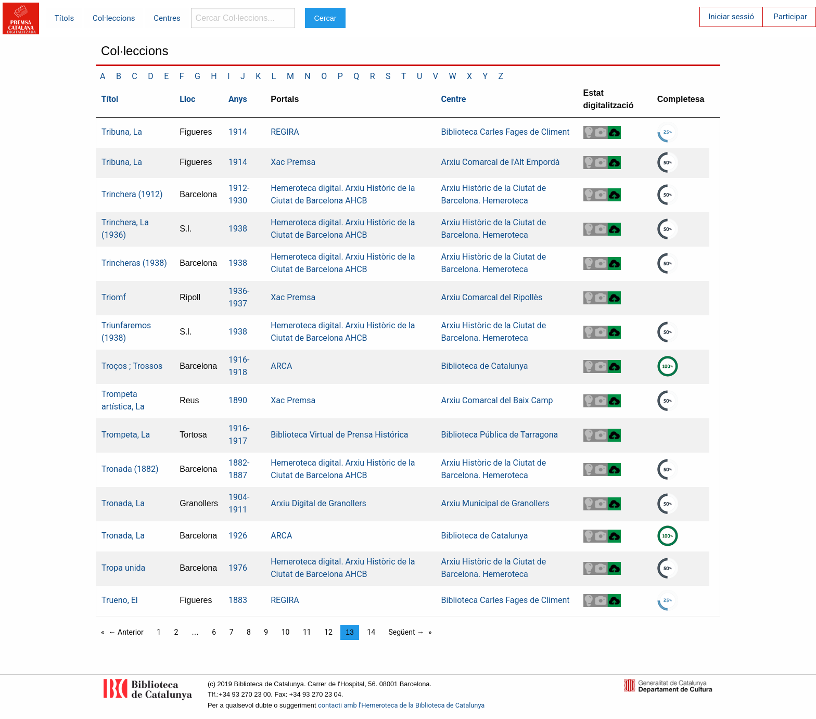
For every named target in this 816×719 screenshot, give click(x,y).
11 (307, 632)
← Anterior (126, 632)
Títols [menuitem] (64, 18)
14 (371, 632)
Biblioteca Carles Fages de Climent (505, 132)
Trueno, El (119, 600)
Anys (237, 99)
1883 (237, 600)
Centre (453, 99)
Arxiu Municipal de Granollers (495, 503)
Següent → (407, 632)
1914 (237, 132)
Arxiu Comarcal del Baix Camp (497, 400)
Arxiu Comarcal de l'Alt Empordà (500, 162)
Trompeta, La (125, 435)
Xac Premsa (293, 162)
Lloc (187, 99)
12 (328, 632)
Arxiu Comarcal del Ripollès (492, 297)
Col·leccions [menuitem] (114, 18)
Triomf (113, 297)
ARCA (281, 366)
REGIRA (285, 132)
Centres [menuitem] (167, 18)
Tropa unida (123, 568)
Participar (790, 16)
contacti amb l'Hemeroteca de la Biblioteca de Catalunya (401, 705)
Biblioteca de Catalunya (484, 366)
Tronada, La (123, 503)
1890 (237, 400)
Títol (110, 99)
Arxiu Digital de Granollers (318, 503)
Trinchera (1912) (132, 194)
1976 (237, 568)
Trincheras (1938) (134, 263)
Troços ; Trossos (131, 366)
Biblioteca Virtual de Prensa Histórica (339, 435)
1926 (237, 536)
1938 (237, 229)
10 (286, 632)
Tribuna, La (121, 132)
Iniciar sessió (731, 16)
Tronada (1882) (130, 469)
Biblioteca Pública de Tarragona (499, 435)
